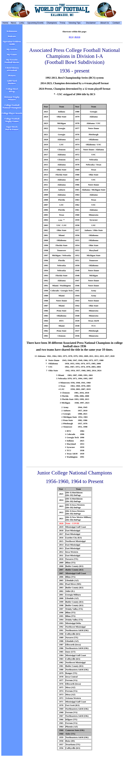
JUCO (77, 37)
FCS (71, 37)
